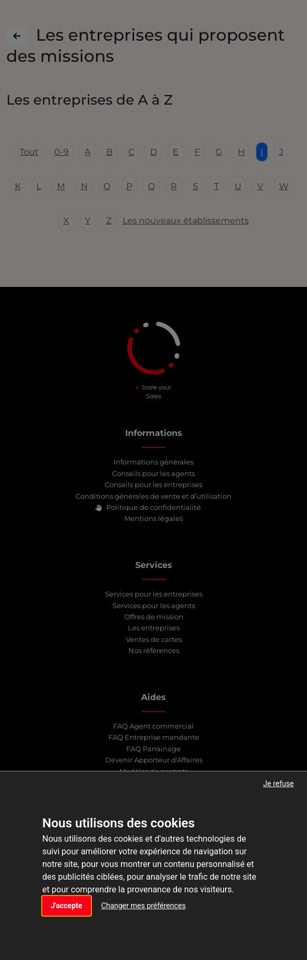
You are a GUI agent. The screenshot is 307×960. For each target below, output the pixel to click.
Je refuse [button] (278, 783)
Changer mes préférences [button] (143, 905)
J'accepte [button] (66, 905)
